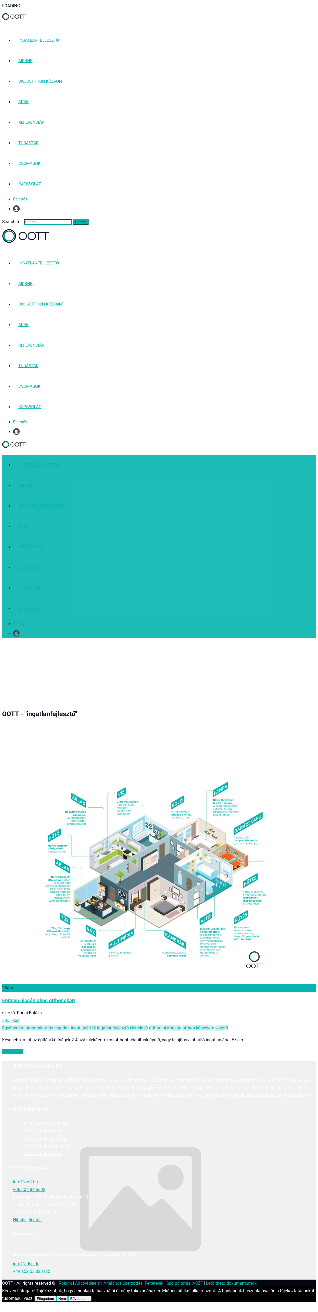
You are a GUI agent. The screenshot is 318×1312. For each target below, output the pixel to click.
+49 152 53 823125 (31, 1271)
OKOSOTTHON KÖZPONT (41, 81)
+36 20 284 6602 (29, 1189)
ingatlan (62, 1028)
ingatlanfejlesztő (113, 1028)
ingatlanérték (83, 1028)
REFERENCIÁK (31, 122)
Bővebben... (79, 1299)
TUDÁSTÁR (28, 142)
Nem (62, 1299)
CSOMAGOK (29, 163)
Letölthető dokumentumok (231, 1283)
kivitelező (139, 1028)
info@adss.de (26, 1263)
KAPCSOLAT (29, 184)
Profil (17, 208)
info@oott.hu (25, 1182)
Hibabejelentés (27, 1219)
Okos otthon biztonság (45, 1130)
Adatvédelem (87, 1283)
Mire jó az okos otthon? (46, 1123)
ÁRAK (23, 101)
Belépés (20, 199)
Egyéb (8, 1028)
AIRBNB (25, 60)
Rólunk (65, 1283)
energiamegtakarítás (33, 1028)
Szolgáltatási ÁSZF (185, 1283)
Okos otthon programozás (49, 1146)
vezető (221, 1028)
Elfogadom (45, 1299)
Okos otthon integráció (45, 1138)
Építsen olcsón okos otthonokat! (38, 1001)
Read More (12, 1051)
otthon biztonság (165, 1028)
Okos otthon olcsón (42, 1153)
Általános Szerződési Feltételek (133, 1283)
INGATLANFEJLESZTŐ (38, 40)
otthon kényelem (198, 1028)
